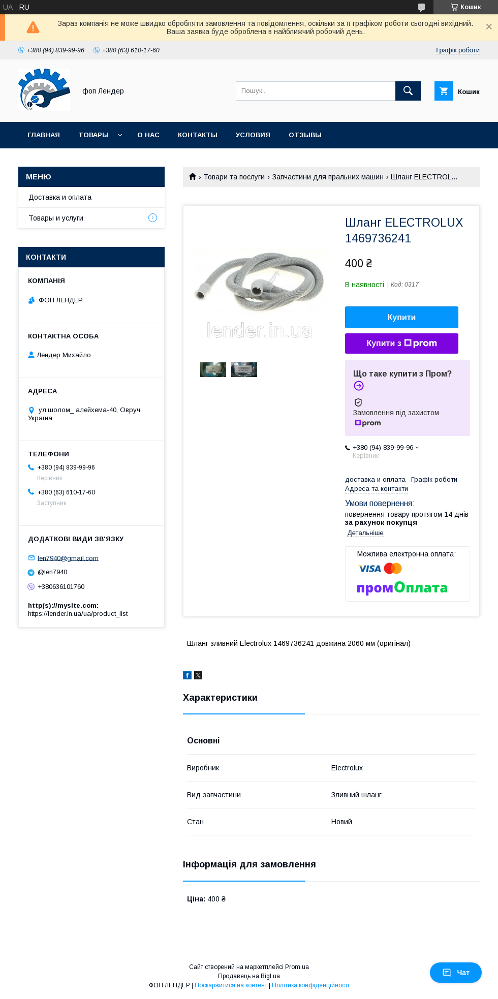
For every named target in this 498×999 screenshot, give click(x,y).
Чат (456, 972)
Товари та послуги (234, 177)
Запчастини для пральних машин (328, 177)
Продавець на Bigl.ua (249, 976)
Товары (93, 135)
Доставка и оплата (59, 197)
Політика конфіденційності (310, 985)
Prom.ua (297, 967)
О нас (148, 135)
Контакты (197, 135)
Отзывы (305, 135)
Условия (253, 135)
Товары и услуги (55, 218)
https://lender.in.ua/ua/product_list (78, 613)
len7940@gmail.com (68, 557)
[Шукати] (408, 91)
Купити (402, 317)
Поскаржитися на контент (231, 985)
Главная (43, 135)
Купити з (401, 343)
